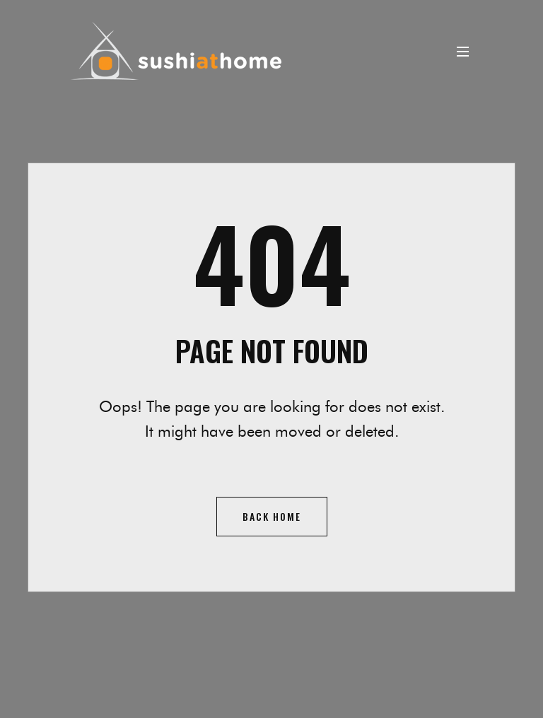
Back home (272, 516)
